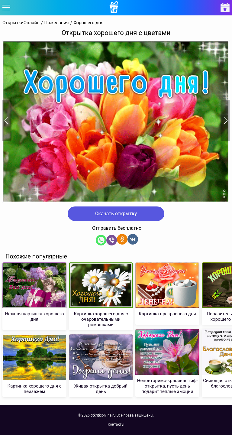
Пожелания (56, 22)
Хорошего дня (88, 22)
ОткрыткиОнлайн (21, 22)
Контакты (116, 424)
